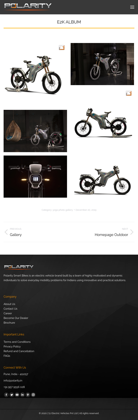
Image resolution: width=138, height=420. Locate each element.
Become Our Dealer (16, 318)
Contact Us (10, 308)
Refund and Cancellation (19, 351)
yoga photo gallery (63, 210)
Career (8, 313)
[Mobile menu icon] (132, 7)
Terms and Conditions (17, 341)
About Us (9, 304)
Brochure (9, 322)
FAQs (7, 355)
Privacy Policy (12, 346)
